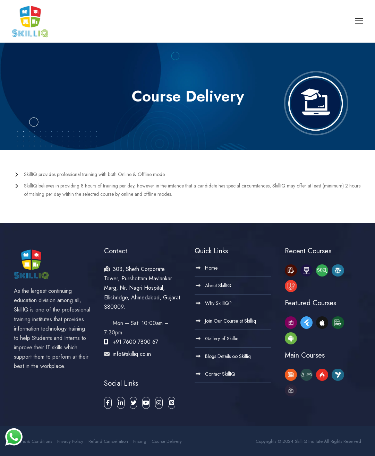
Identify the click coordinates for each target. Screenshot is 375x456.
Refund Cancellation (108, 440)
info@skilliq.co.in (131, 353)
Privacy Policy (70, 440)
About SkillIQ (218, 284)
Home (211, 266)
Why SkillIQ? (218, 301)
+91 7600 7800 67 (131, 340)
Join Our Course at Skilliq (230, 319)
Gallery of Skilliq (222, 337)
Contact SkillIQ (220, 372)
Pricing (139, 440)
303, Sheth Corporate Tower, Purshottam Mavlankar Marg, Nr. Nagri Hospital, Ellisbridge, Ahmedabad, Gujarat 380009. (142, 286)
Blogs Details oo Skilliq (228, 354)
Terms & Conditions (33, 440)
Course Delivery (167, 440)
